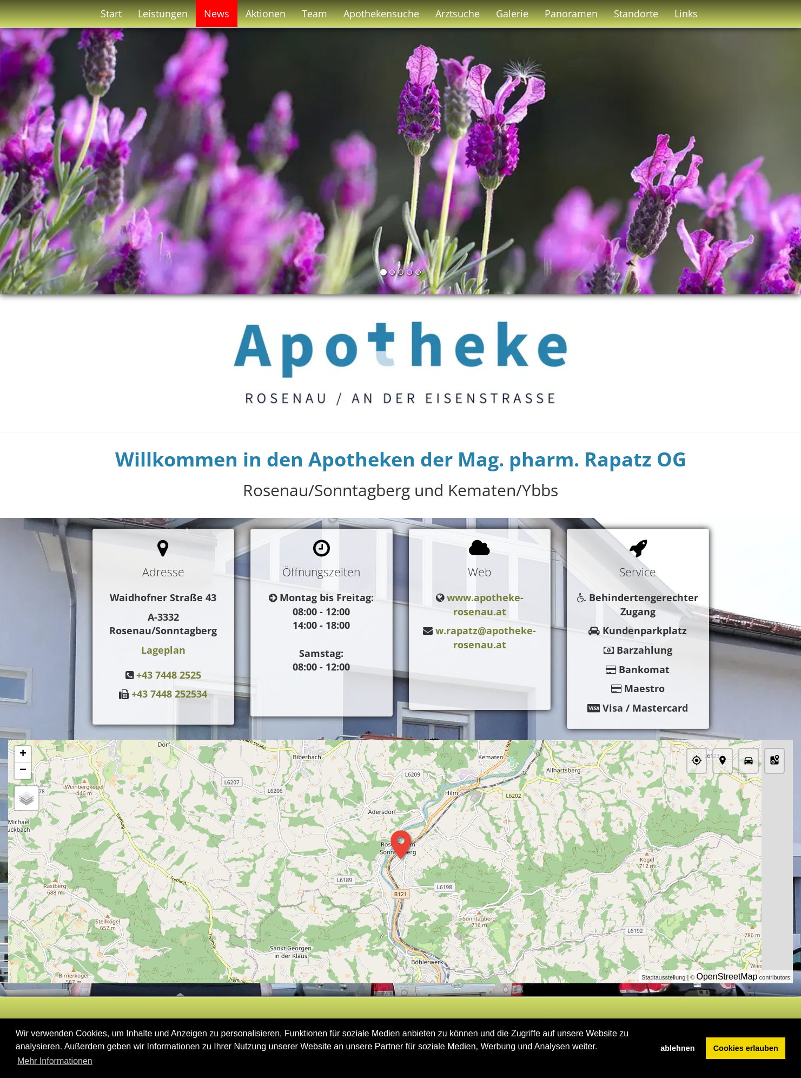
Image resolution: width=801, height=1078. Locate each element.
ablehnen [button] (677, 1048)
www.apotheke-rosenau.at (485, 604)
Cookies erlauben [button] (745, 1048)
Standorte (636, 13)
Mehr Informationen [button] (54, 1061)
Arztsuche (457, 13)
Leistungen (163, 13)
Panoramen (571, 13)
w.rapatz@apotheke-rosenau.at (485, 637)
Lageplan (163, 649)
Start (111, 13)
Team (314, 13)
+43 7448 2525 (168, 674)
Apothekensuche (381, 13)
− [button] (23, 771)
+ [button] (23, 754)
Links (686, 13)
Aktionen (266, 13)
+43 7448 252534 (169, 693)
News (216, 13)
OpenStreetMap (727, 976)
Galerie (512, 13)
